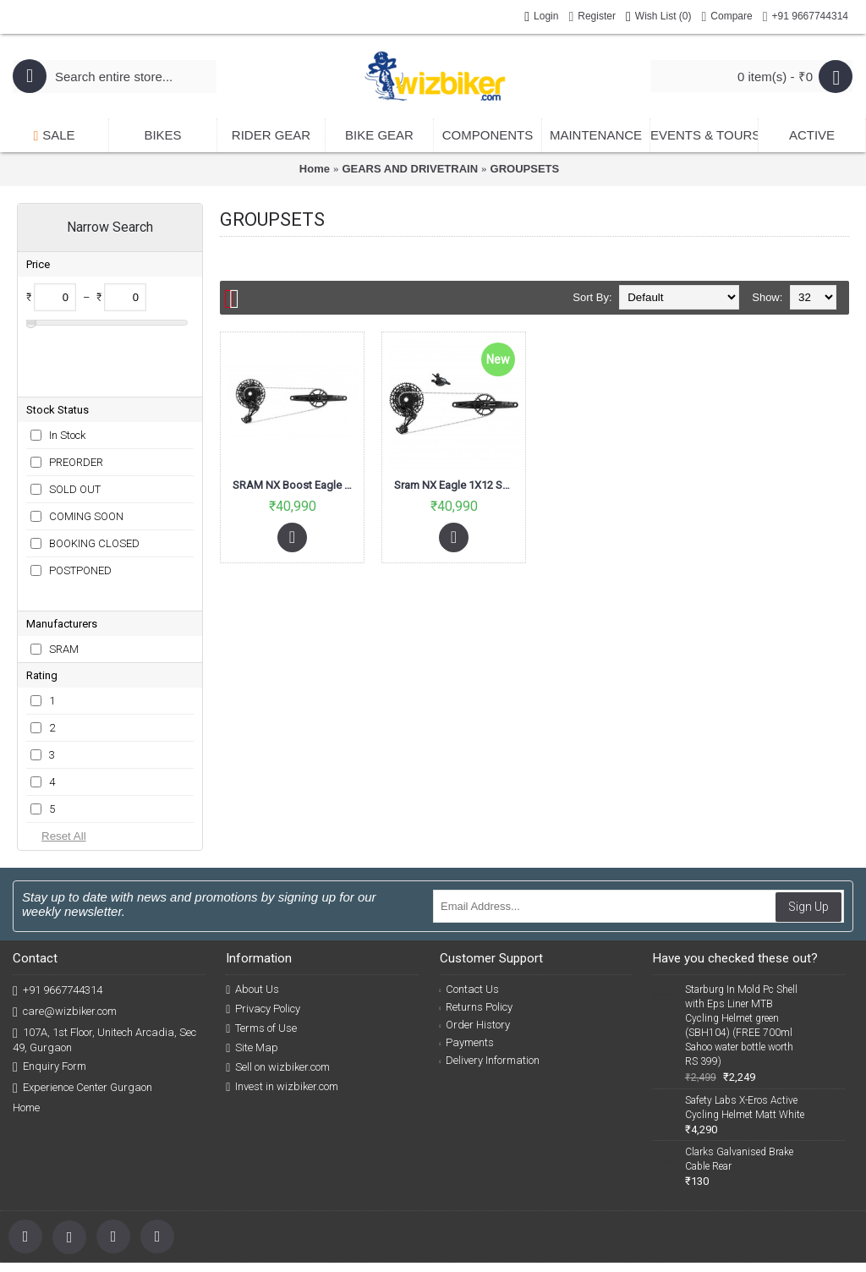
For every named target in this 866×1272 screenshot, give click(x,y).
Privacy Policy (263, 927)
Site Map (252, 966)
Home (314, 168)
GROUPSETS (525, 168)
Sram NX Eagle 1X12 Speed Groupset (456, 485)
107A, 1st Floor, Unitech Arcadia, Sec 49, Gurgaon (104, 957)
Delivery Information (490, 978)
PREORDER (76, 407)
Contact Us (470, 907)
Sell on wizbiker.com (278, 985)
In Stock (67, 380)
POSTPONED (80, 515)
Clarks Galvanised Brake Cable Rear (739, 1077)
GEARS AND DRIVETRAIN (410, 168)
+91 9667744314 (57, 909)
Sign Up (808, 824)
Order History (475, 942)
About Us (252, 907)
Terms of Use (261, 946)
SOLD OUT (75, 434)
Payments (467, 960)
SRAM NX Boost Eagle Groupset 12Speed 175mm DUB (295, 485)
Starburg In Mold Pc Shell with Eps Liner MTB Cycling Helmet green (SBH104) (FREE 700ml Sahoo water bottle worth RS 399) (741, 943)
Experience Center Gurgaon (82, 1006)
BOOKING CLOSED (94, 488)
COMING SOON (86, 461)
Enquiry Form (49, 985)
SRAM (64, 567)
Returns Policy (476, 924)
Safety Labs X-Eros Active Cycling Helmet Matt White (744, 1025)
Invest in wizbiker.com (282, 1005)
